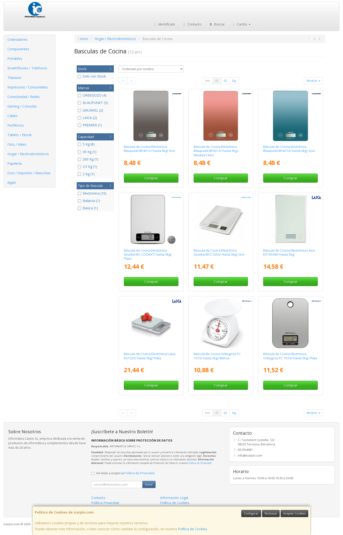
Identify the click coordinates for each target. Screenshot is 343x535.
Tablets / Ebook (19, 135)
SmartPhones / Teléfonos (27, 68)
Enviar (149, 484)
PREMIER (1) (90, 125)
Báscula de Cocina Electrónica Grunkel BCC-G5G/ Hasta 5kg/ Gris (219, 252)
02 (225, 81)
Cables (12, 115)
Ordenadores (17, 39)
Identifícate (164, 24)
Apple (11, 182)
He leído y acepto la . (125, 473)
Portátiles (14, 58)
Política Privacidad (105, 502)
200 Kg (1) (88, 159)
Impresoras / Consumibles (27, 87)
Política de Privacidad (200, 463)
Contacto (192, 24)
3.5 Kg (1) (87, 166)
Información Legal (174, 497)
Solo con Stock (92, 76)
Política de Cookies (192, 529)
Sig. (234, 81)
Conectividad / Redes (23, 96)
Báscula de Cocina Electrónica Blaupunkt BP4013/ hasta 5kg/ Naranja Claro (216, 150)
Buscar (217, 24)
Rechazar (271, 513)
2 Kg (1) (86, 174)
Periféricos (15, 125)
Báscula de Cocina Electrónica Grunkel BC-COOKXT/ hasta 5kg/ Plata (148, 254)
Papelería (14, 163)
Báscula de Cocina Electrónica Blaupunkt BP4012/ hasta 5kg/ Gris (149, 148)
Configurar (251, 513)
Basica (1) (88, 208)
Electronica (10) (92, 193)
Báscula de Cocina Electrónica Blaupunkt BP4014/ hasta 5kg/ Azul (289, 148)
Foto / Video (16, 144)
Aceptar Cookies (294, 513)
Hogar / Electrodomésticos (28, 154)
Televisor (14, 77)
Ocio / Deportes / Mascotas (28, 173)
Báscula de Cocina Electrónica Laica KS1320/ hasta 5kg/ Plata (149, 356)
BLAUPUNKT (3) (93, 102)
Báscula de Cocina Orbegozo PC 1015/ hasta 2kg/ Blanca (217, 356)
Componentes (18, 49)
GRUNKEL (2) (90, 110)
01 (217, 81)
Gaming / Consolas (22, 106)
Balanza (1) (89, 200)
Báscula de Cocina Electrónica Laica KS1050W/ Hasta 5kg (289, 252)
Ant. (207, 81)
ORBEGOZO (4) (92, 95)
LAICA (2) (87, 117)
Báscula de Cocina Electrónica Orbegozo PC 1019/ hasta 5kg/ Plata (290, 356)
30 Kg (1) (87, 151)
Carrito (241, 24)
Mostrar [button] (313, 81)
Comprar (151, 178)
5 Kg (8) (86, 144)
